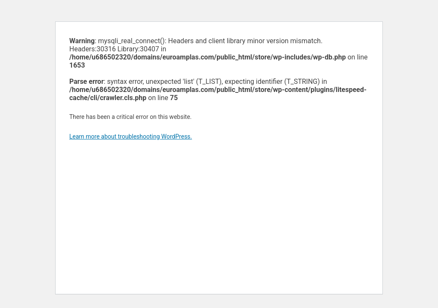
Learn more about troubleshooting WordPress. (130, 136)
